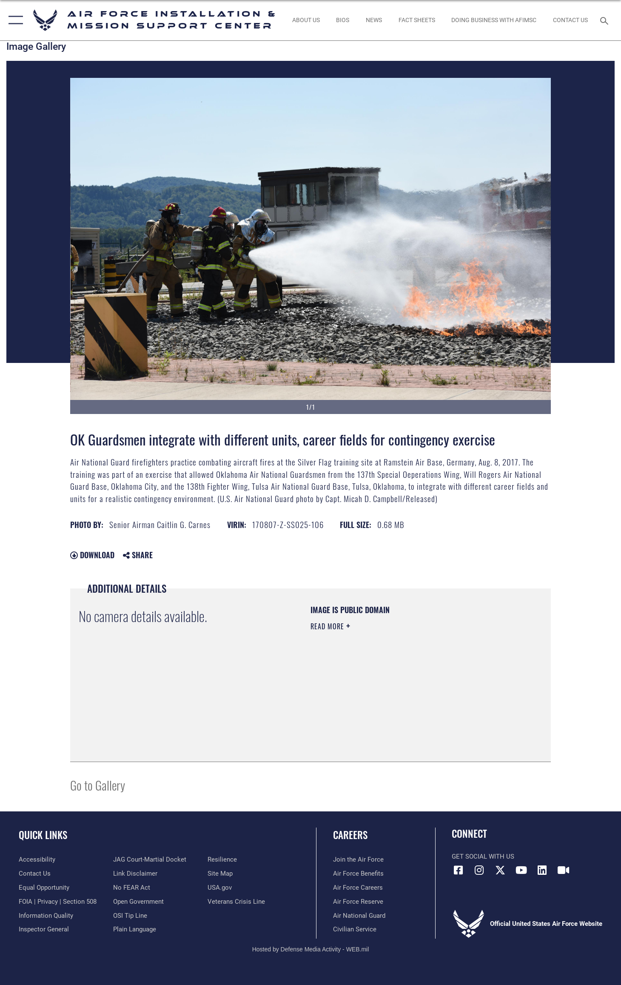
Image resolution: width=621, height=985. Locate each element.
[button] (14, 20)
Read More (328, 626)
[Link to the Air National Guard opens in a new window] (359, 915)
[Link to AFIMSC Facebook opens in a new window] (458, 870)
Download (92, 554)
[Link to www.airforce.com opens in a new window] (358, 859)
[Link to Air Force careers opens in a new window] (358, 887)
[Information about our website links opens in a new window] (135, 873)
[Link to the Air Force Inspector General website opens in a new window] (44, 929)
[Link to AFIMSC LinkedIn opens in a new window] (542, 870)
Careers (350, 835)
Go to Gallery (97, 785)
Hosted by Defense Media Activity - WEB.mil (310, 949)
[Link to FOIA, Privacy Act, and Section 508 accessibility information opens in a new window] (58, 901)
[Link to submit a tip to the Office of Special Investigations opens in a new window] (130, 915)
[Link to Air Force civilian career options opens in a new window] (354, 929)
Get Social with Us (483, 856)
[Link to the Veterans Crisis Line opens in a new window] (236, 901)
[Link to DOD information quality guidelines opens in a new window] (46, 915)
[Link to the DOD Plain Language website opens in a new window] (134, 929)
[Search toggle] (605, 20)
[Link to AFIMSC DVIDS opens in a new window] (563, 870)
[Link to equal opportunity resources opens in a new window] (44, 887)
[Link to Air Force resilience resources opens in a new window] (222, 859)
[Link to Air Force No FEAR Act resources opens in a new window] (131, 887)
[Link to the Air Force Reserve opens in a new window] (358, 901)
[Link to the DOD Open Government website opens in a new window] (138, 901)
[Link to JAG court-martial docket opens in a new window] (149, 859)
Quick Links (43, 835)
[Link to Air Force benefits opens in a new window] (358, 873)
